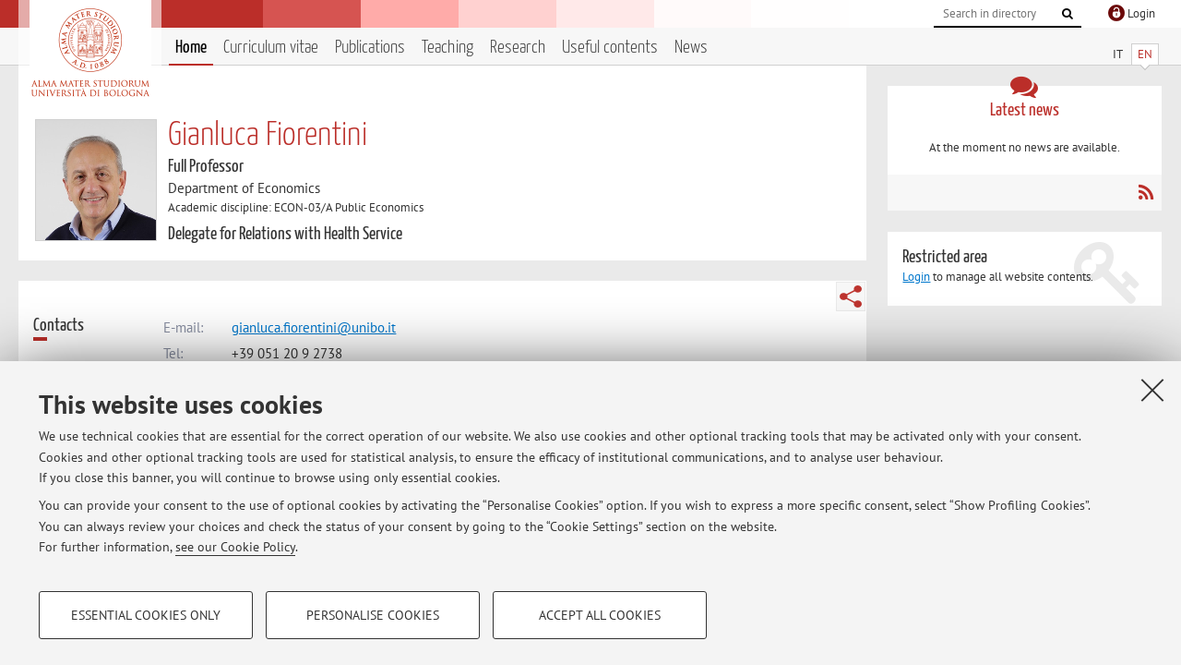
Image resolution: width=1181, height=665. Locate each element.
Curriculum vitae (270, 47)
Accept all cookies (600, 615)
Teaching (447, 47)
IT (1118, 54)
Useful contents (610, 47)
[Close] (1152, 390)
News (691, 47)
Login (916, 276)
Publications (370, 47)
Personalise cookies (372, 615)
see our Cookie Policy (235, 546)
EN (1145, 54)
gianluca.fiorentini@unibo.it (314, 327)
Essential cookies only (146, 615)
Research (517, 47)
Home (191, 47)
